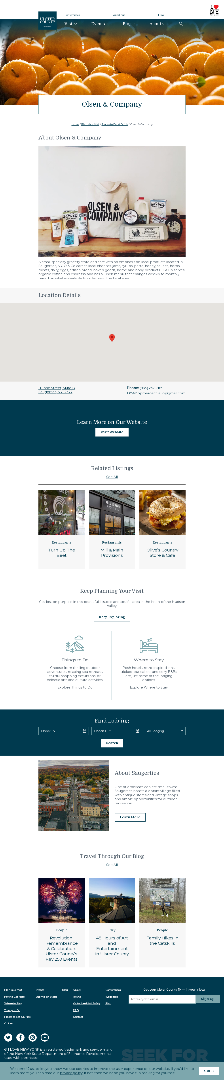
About (155, 24)
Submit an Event (46, 996)
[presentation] (162, 1011)
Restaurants (61, 542)
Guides (8, 1023)
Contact (78, 1016)
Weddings (119, 15)
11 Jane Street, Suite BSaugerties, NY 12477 (56, 390)
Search (112, 743)
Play (112, 930)
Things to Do (12, 1009)
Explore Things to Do (75, 687)
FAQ (76, 1009)
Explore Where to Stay (149, 687)
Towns (77, 996)
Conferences (72, 15)
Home (75, 124)
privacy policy (71, 1073)
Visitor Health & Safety (86, 1003)
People (61, 930)
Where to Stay (13, 1003)
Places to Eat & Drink (115, 124)
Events (98, 24)
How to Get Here (14, 996)
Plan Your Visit (90, 124)
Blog (127, 24)
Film (161, 15)
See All (112, 477)
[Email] (162, 998)
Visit (69, 24)
